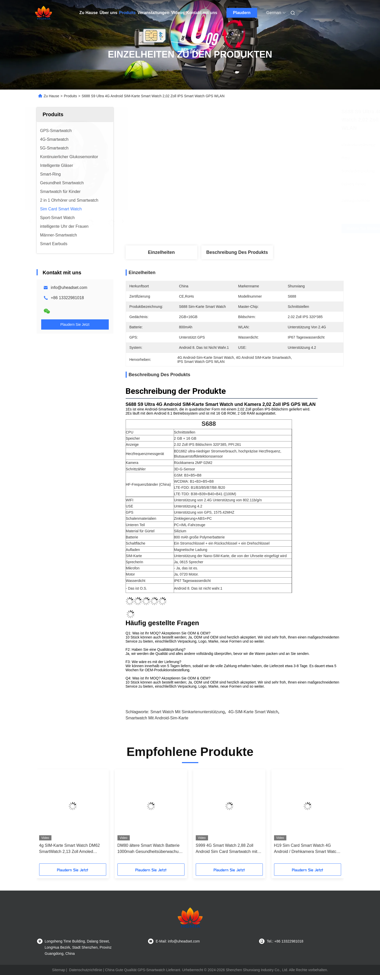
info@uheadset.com (69, 287)
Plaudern (242, 12)
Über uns (108, 12)
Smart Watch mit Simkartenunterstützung (187, 712)
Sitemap (58, 970)
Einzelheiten (161, 252)
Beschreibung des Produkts (237, 252)
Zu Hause (88, 12)
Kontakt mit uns (201, 12)
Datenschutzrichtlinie (85, 970)
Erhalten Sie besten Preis (264, 228)
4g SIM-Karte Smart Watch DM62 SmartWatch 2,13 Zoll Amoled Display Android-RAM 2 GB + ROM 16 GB (71, 849)
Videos (177, 12)
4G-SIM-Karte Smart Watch (253, 712)
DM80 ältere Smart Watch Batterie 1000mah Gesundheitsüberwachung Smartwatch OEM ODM (150, 849)
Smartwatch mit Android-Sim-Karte (157, 718)
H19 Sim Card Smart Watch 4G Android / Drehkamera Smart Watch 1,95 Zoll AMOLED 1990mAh (306, 849)
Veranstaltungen (153, 12)
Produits (127, 12)
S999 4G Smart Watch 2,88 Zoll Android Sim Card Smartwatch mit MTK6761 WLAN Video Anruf (226, 849)
